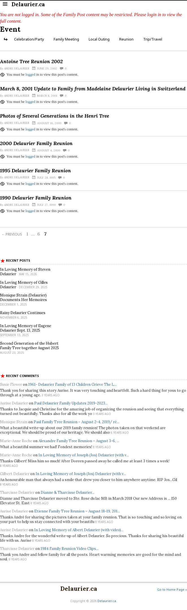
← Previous (11, 234)
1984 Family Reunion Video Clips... (70, 548)
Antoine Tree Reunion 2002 (31, 61)
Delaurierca (78, 588)
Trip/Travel (152, 39)
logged (30, 75)
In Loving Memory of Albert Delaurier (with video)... (78, 530)
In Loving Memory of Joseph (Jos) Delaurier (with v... (83, 455)
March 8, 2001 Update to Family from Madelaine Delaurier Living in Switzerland (93, 88)
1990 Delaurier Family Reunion (35, 197)
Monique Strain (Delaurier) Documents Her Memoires (23, 297)
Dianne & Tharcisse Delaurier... (67, 492)
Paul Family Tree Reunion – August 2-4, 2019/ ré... (76, 422)
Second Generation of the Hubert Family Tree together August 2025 (29, 345)
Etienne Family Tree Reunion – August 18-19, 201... (77, 511)
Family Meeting (66, 39)
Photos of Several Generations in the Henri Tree (54, 116)
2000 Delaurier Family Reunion (36, 143)
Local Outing (99, 39)
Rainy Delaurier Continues (22, 312)
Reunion (126, 39)
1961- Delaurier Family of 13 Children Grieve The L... (72, 384)
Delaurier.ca (106, 601)
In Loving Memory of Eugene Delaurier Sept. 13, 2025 (25, 328)
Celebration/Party (29, 39)
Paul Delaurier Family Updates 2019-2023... (71, 403)
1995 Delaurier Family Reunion (35, 170)
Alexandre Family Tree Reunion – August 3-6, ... (78, 441)
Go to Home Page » (172, 589)
